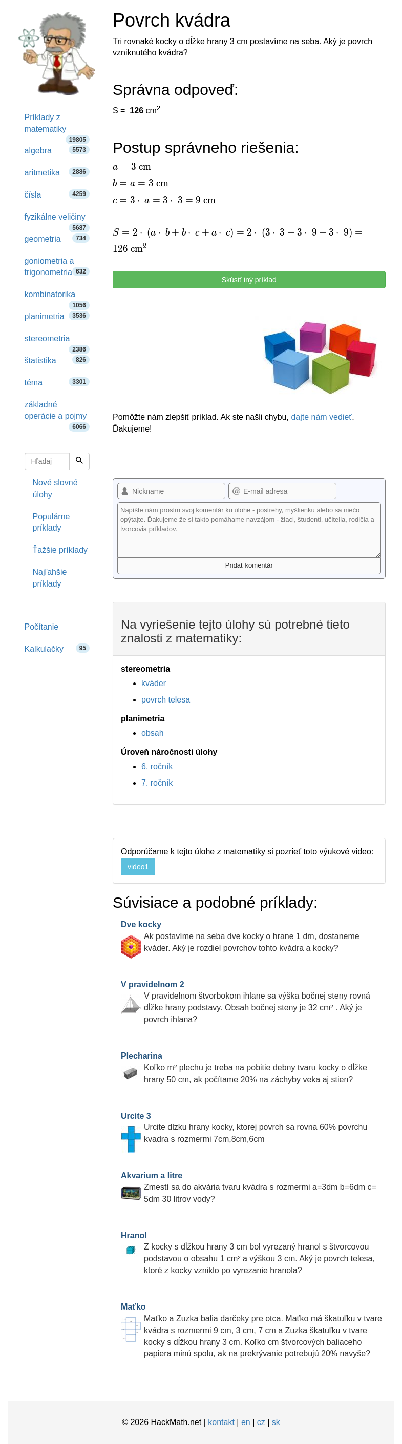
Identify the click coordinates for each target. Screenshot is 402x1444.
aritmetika (57, 172)
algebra (57, 150)
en (245, 1422)
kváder (153, 683)
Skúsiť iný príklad (249, 280)
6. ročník (157, 766)
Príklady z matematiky (57, 127)
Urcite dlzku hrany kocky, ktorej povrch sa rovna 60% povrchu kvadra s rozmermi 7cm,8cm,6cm (244, 1127)
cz (261, 1422)
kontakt (221, 1422)
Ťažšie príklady (60, 549)
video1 (138, 867)
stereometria (57, 342)
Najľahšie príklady (50, 578)
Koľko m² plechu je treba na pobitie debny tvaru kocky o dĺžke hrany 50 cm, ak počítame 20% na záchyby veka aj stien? (244, 1067)
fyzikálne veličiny (57, 220)
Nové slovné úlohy (55, 488)
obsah (152, 733)
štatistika (57, 360)
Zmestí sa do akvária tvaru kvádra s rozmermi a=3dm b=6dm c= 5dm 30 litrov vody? (248, 1187)
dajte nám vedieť (321, 417)
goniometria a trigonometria (57, 267)
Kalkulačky (57, 648)
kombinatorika (57, 298)
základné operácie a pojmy (57, 414)
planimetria (57, 316)
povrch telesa (165, 699)
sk (276, 1422)
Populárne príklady (51, 522)
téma (57, 382)
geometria (57, 238)
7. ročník (157, 782)
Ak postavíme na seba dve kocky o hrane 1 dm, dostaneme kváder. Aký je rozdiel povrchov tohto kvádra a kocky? (240, 936)
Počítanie (42, 626)
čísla (57, 194)
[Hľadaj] (79, 461)
